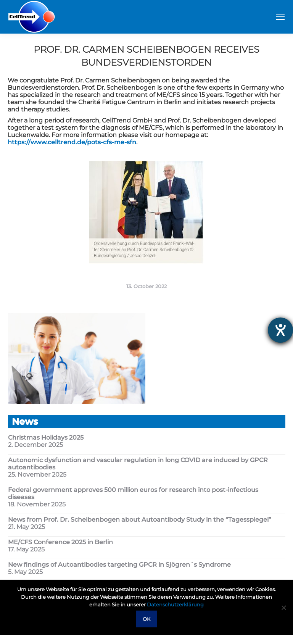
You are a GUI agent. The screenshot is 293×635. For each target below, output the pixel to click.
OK (146, 619)
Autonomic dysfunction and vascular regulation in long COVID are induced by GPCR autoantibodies (138, 463)
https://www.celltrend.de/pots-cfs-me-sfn (72, 142)
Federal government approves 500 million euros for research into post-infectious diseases (133, 493)
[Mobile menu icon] (280, 17)
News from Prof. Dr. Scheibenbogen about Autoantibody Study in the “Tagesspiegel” (139, 519)
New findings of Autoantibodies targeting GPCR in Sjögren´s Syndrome (119, 564)
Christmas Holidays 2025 (46, 437)
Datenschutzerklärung (175, 604)
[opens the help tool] (280, 330)
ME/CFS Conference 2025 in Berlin (60, 542)
